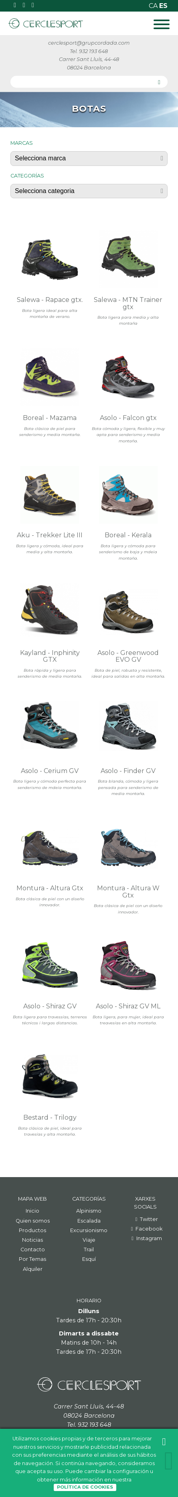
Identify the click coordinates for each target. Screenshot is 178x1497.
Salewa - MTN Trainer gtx (128, 303)
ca (154, 6)
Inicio (32, 1211)
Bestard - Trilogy (50, 1117)
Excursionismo (88, 1230)
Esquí (89, 1259)
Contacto (32, 1249)
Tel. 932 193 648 (89, 51)
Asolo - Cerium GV (50, 771)
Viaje (89, 1240)
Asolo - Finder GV (128, 771)
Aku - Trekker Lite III (50, 535)
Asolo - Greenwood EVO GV (128, 656)
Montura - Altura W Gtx (128, 891)
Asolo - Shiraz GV (50, 1006)
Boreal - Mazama (50, 418)
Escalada (89, 1221)
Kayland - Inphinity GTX (50, 656)
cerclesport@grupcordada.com (89, 43)
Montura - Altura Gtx (49, 888)
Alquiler (32, 1269)
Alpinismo (88, 1211)
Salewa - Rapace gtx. (50, 300)
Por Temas (32, 1259)
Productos (32, 1230)
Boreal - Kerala (128, 535)
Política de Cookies (85, 1487)
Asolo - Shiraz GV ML (128, 1006)
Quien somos (33, 1221)
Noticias (32, 1240)
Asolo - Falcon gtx (128, 418)
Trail (89, 1249)
